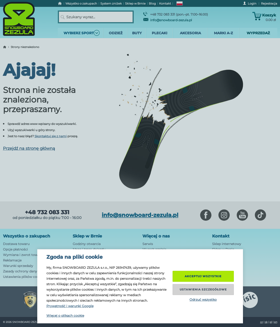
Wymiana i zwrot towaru (23, 255)
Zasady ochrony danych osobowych (31, 271)
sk (266, 322)
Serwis (147, 244)
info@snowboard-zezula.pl (167, 20)
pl (271, 322)
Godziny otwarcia (87, 244)
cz (261, 322)
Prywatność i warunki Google (69, 306)
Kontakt (220, 236)
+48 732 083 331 (47, 212)
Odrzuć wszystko (203, 300)
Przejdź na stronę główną (29, 148)
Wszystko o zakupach (26, 236)
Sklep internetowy (226, 244)
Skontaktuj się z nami (51, 136)
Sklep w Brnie (87, 236)
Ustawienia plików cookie (23, 277)
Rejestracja (269, 3)
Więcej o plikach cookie (65, 316)
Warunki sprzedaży (18, 266)
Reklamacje (12, 260)
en (275, 322)
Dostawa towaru (16, 244)
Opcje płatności (15, 249)
